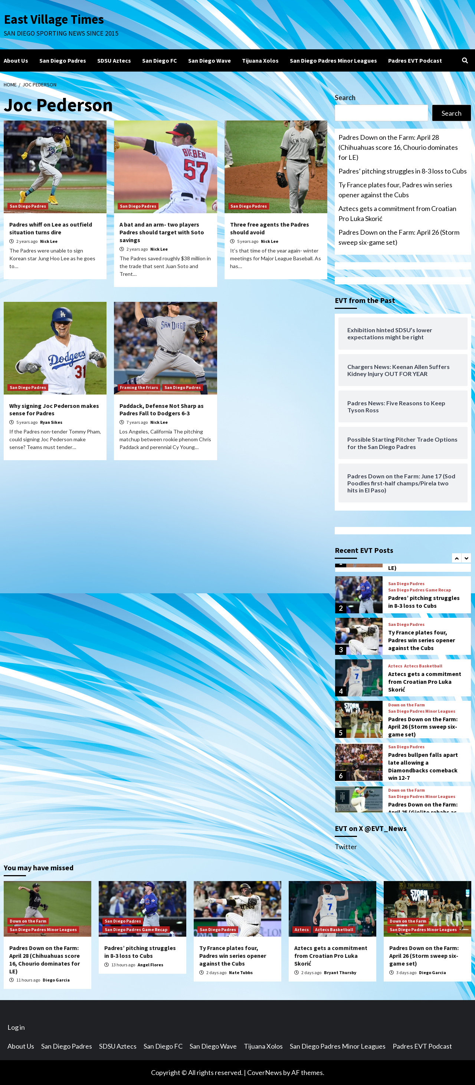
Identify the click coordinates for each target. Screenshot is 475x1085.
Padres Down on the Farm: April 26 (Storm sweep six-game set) (398, 237)
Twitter (346, 846)
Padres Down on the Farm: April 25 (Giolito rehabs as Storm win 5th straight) (423, 812)
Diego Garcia (56, 980)
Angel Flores (150, 964)
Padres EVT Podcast (415, 60)
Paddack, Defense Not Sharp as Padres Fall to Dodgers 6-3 (161, 409)
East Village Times (54, 19)
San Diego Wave (209, 60)
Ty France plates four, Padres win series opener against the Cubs (395, 190)
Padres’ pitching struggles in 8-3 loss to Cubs (402, 171)
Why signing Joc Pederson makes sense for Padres (54, 409)
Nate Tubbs (241, 972)
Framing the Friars (139, 387)
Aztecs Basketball (423, 666)
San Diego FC (159, 60)
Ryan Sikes (51, 422)
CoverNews (264, 1072)
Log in (16, 1027)
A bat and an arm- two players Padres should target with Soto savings (161, 232)
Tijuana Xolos (260, 60)
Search (345, 97)
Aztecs (395, 666)
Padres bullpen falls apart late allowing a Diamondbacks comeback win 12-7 (423, 766)
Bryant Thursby (340, 972)
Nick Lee (49, 241)
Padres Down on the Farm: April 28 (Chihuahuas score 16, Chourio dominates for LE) (398, 147)
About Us (16, 60)
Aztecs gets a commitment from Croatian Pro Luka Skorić (397, 213)
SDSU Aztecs (114, 60)
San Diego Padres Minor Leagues (333, 60)
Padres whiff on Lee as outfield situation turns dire (50, 228)
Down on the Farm (406, 705)
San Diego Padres (62, 60)
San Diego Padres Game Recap (419, 590)
